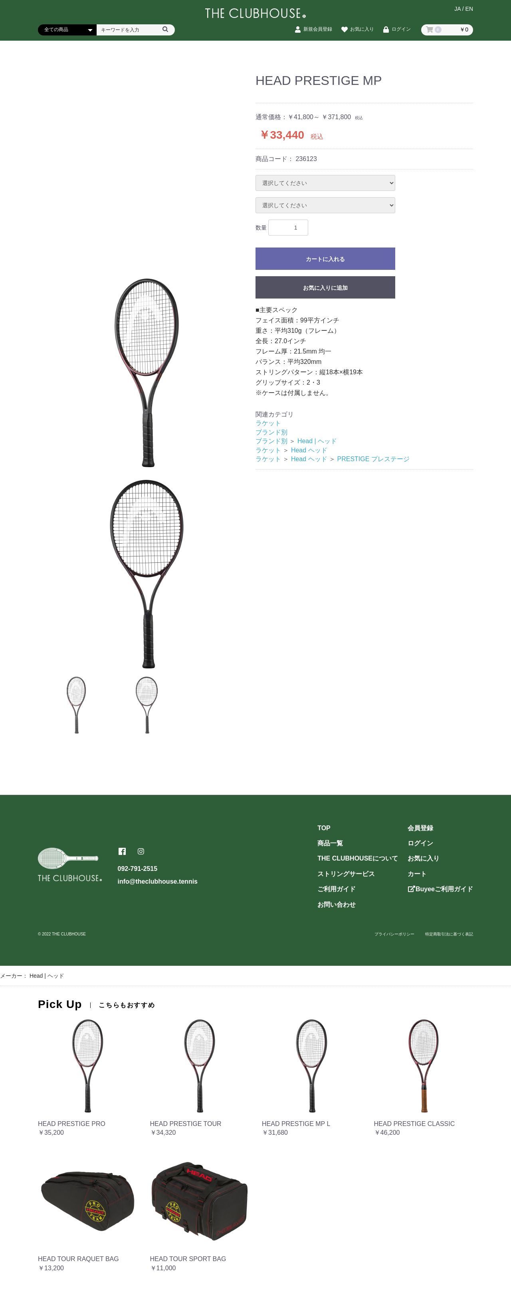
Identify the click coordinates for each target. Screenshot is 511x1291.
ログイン (420, 843)
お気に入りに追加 (325, 288)
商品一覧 (330, 843)
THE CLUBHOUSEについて (357, 858)
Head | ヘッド (317, 441)
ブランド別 (271, 432)
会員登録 (420, 828)
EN (469, 11)
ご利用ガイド (336, 889)
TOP (324, 828)
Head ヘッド (309, 450)
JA (457, 11)
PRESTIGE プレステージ (373, 459)
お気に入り (424, 858)
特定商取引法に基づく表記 (449, 934)
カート (417, 873)
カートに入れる (325, 259)
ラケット (268, 423)
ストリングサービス (346, 873)
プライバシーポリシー (394, 934)
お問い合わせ (336, 904)
